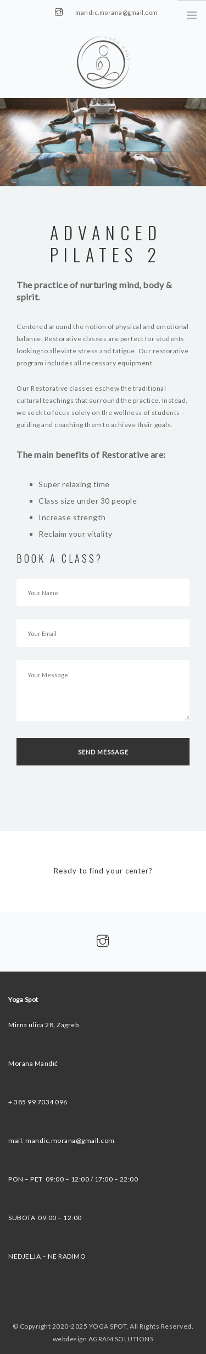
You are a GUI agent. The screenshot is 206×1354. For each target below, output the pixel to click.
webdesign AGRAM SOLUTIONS (103, 1339)
